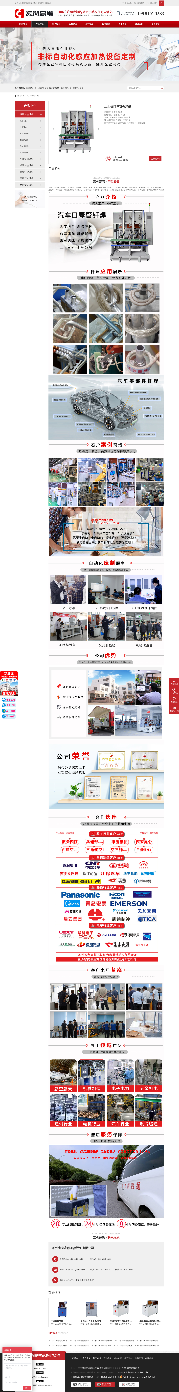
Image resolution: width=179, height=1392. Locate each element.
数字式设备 (24, 140)
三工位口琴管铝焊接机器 (123, 1346)
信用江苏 (151, 1377)
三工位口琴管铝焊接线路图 (147, 1341)
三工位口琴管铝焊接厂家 (58, 1341)
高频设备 (23, 121)
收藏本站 (128, 3)
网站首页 (23, 24)
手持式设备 (24, 146)
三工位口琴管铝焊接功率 (101, 1346)
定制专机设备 (26, 185)
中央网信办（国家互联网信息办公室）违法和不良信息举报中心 (95, 1377)
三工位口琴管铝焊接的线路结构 (147, 1346)
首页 (28, 96)
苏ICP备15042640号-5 (130, 1368)
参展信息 (155, 24)
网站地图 (153, 3)
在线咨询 (155, 158)
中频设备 (23, 127)
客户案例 (56, 24)
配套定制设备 (43, 88)
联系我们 (140, 3)
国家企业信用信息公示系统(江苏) (135, 1372)
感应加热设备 (31, 88)
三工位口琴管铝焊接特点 (79, 1346)
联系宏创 (139, 24)
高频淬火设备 (78, 88)
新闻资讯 (73, 24)
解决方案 (106, 24)
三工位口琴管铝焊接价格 (58, 1346)
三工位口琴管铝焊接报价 (79, 1341)
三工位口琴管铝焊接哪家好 (102, 1341)
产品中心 (40, 24)
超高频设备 (24, 134)
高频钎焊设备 (66, 88)
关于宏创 (122, 24)
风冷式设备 (24, 153)
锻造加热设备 (54, 88)
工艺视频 (89, 24)
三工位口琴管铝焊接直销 (124, 1341)
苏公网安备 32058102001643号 (135, 1377)
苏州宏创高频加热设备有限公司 (94, 1368)
